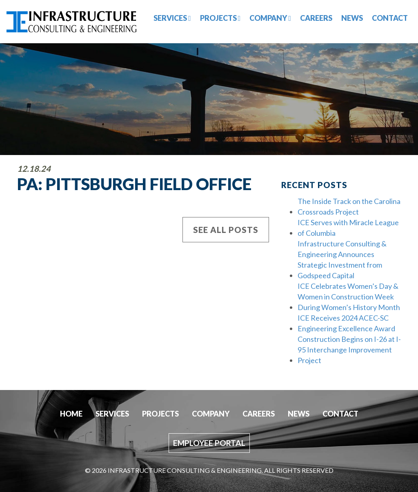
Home (71, 413)
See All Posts (225, 230)
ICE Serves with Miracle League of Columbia (348, 227)
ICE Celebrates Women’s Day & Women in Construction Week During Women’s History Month (349, 296)
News (352, 17)
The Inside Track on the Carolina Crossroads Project (349, 206)
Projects (220, 17)
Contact (390, 17)
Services (172, 17)
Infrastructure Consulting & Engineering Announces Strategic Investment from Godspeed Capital (342, 259)
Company (270, 17)
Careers (316, 17)
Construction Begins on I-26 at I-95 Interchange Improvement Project (349, 350)
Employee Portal (209, 443)
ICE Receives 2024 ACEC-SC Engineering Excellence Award (346, 323)
